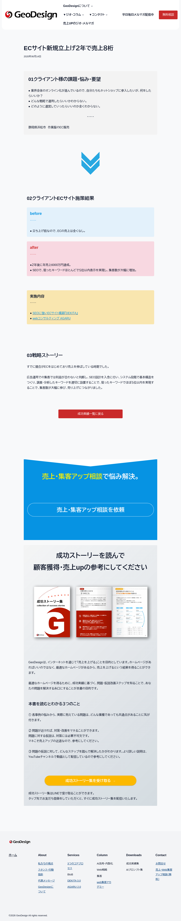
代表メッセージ (46, 880)
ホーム (13, 855)
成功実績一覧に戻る (91, 413)
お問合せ (161, 863)
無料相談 (168, 14)
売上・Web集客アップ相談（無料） (164, 874)
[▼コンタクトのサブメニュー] (106, 15)
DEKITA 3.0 (74, 880)
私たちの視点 (45, 863)
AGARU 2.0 (74, 886)
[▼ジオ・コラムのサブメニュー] (82, 15)
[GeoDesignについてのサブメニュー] (91, 6)
